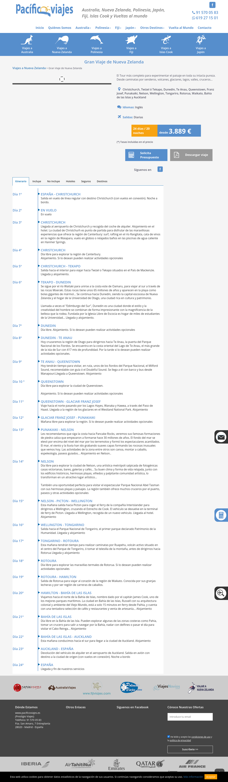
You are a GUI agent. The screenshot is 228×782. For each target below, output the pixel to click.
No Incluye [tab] (53, 181)
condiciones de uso (201, 736)
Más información (193, 776)
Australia (83, 28)
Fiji (118, 28)
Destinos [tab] (102, 181)
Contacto (204, 28)
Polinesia (103, 28)
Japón (131, 28)
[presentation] (194, 728)
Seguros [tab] (86, 181)
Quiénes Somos (59, 28)
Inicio (40, 28)
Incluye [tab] (36, 181)
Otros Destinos (152, 28)
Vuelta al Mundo (181, 28)
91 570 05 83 (204, 12)
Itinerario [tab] (20, 181)
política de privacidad (180, 740)
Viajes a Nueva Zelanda (29, 68)
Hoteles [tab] (70, 181)
